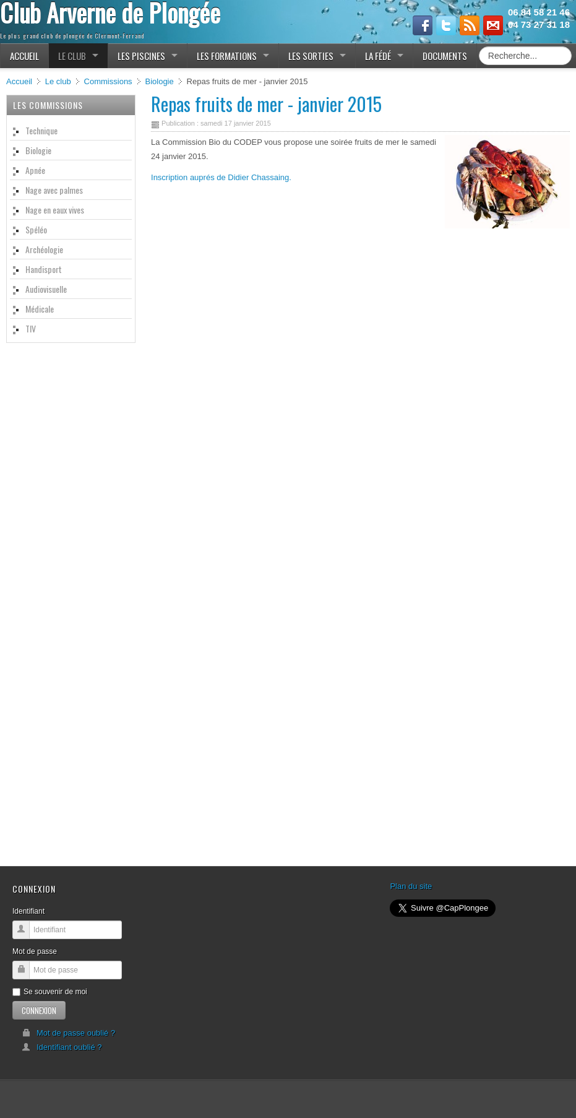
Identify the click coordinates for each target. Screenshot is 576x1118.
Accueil (19, 81)
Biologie (159, 81)
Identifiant (28, 911)
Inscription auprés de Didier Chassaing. (221, 177)
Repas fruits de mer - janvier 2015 (266, 104)
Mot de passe (34, 951)
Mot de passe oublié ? (68, 1033)
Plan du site (411, 886)
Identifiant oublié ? (62, 1047)
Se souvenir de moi (49, 991)
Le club (58, 81)
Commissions (108, 81)
